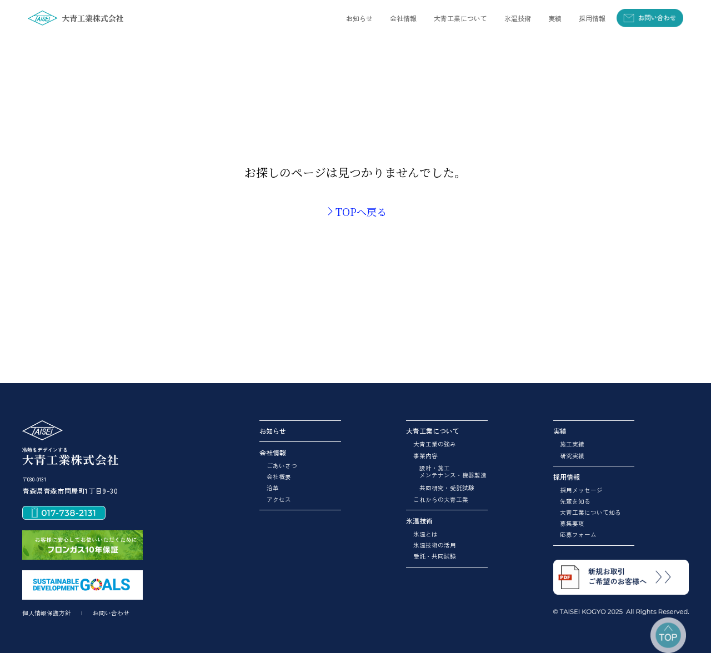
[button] (403, 18)
